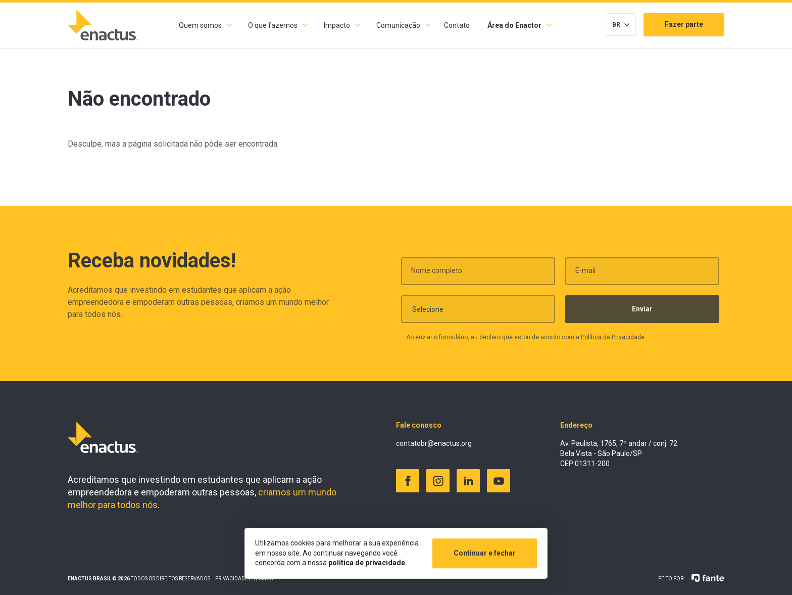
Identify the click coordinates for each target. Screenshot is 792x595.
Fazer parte (684, 24)
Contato (457, 25)
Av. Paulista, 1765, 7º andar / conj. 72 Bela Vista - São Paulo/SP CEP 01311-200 (618, 453)
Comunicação (398, 25)
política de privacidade (366, 563)
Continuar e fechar (485, 553)
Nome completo (436, 274)
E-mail (585, 274)
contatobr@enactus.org (434, 443)
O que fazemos (273, 25)
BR (616, 24)
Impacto (337, 25)
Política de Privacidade (613, 341)
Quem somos (200, 25)
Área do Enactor (514, 25)
